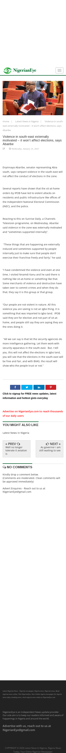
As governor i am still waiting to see (50, 449)
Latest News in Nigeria (27, 121)
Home (6, 121)
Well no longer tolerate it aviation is (16, 450)
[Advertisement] (33, 33)
